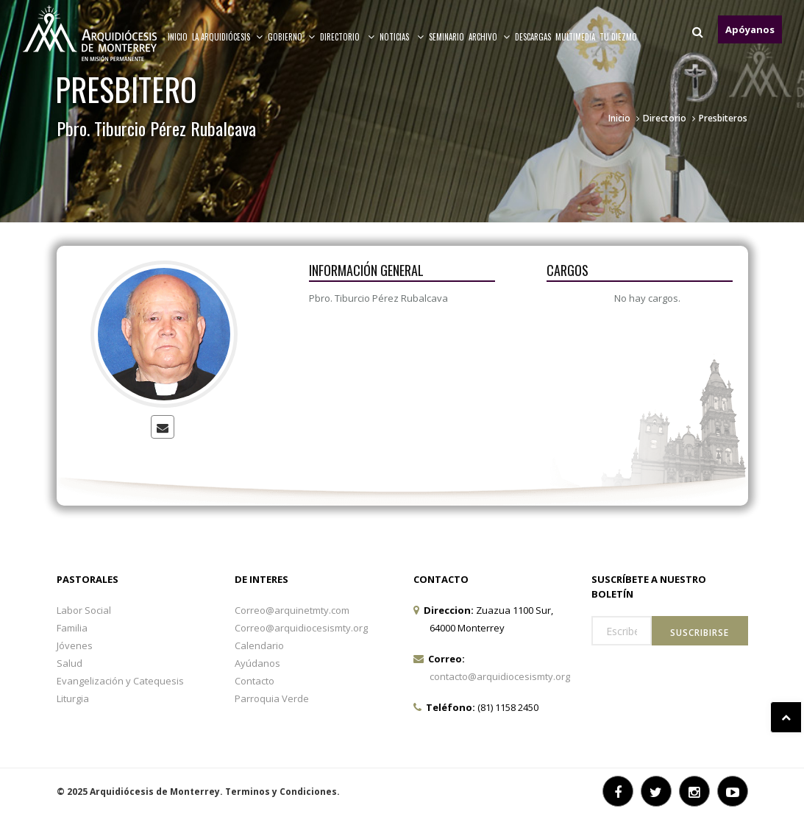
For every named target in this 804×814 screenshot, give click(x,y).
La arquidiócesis (227, 37)
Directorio (347, 37)
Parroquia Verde (272, 698)
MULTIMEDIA (575, 37)
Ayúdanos (257, 663)
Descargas (533, 37)
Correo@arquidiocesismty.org (301, 627)
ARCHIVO (489, 37)
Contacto (254, 680)
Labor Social (84, 610)
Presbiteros (723, 118)
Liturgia (73, 698)
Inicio (178, 37)
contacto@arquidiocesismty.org (500, 676)
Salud (69, 663)
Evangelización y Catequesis (120, 680)
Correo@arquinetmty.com (292, 610)
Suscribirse (699, 632)
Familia (72, 627)
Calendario (259, 645)
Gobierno (292, 37)
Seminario (446, 37)
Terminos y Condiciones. (282, 791)
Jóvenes (75, 645)
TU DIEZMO (618, 37)
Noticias (402, 37)
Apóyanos (750, 29)
